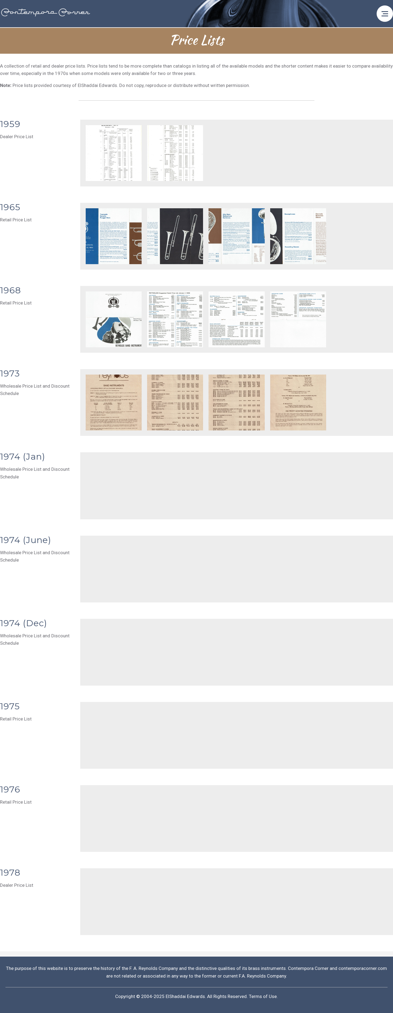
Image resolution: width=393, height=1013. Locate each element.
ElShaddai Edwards (185, 996)
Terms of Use (263, 996)
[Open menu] (385, 13)
